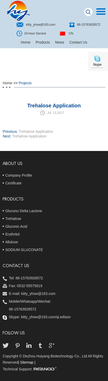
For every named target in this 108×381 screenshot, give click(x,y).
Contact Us (78, 42)
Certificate (13, 183)
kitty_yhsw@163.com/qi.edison (46, 317)
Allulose (11, 242)
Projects (25, 83)
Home (25, 42)
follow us (14, 333)
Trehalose (13, 219)
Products (43, 42)
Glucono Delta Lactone (23, 211)
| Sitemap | (26, 362)
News (59, 42)
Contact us (16, 266)
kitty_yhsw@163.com (40, 24)
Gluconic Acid (16, 226)
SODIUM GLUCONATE (24, 250)
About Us (12, 164)
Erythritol (12, 234)
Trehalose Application (36, 131)
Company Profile (18, 175)
